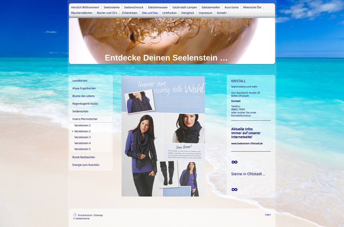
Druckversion (83, 215)
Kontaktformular (241, 115)
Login (268, 214)
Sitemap (98, 215)
